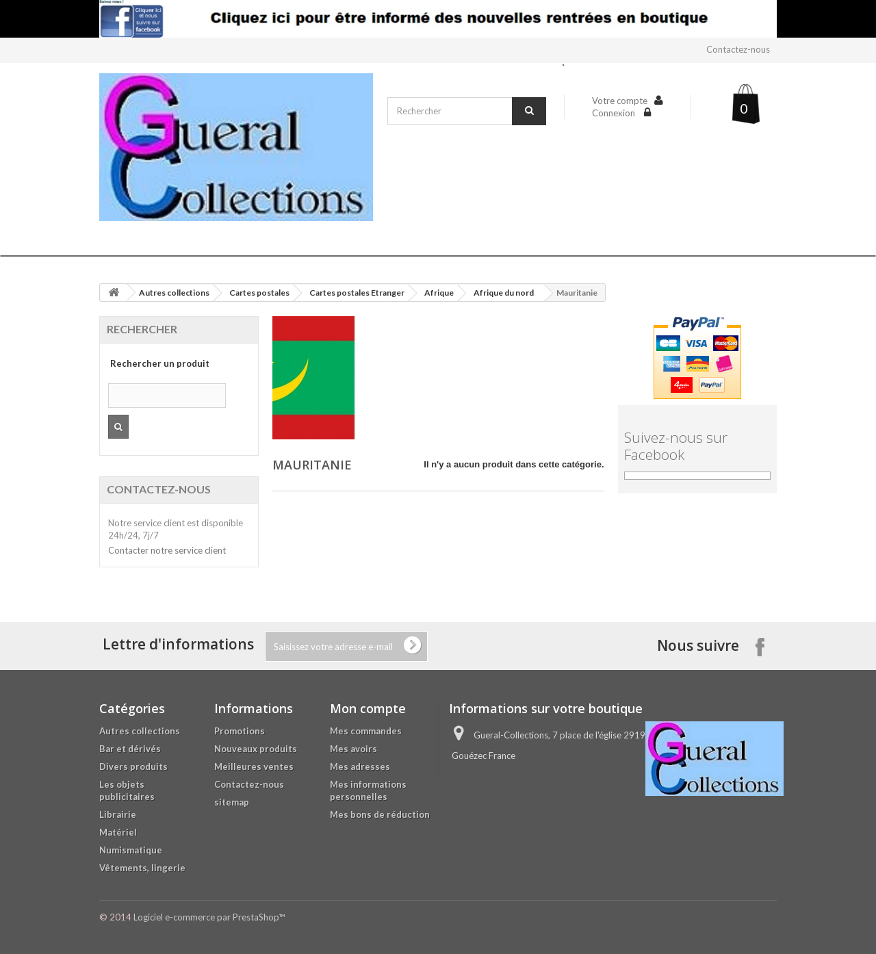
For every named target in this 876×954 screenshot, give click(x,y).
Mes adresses (360, 766)
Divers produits (133, 766)
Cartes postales (259, 292)
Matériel (118, 832)
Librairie (117, 814)
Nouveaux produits (255, 748)
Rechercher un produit (159, 363)
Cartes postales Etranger (356, 292)
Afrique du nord (504, 292)
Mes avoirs (353, 748)
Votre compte (619, 100)
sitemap (231, 802)
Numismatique (130, 850)
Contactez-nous (738, 49)
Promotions (239, 730)
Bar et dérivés (130, 748)
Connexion (614, 112)
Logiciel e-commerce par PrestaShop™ (209, 917)
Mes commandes (366, 730)
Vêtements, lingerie (142, 867)
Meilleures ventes (254, 766)
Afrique (439, 292)
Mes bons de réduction (380, 814)
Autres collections (174, 292)
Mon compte (368, 708)
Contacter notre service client (167, 550)
